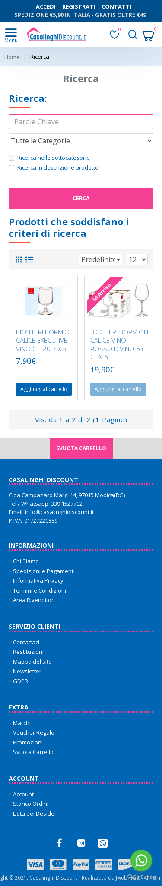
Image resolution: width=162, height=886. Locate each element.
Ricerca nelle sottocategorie (49, 157)
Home (12, 57)
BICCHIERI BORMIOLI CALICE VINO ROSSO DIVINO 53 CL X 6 (119, 345)
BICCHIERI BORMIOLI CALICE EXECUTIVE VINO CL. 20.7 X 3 (45, 340)
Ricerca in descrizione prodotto (53, 167)
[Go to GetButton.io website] (141, 877)
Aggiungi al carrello (118, 389)
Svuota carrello (81, 448)
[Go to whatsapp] (141, 860)
